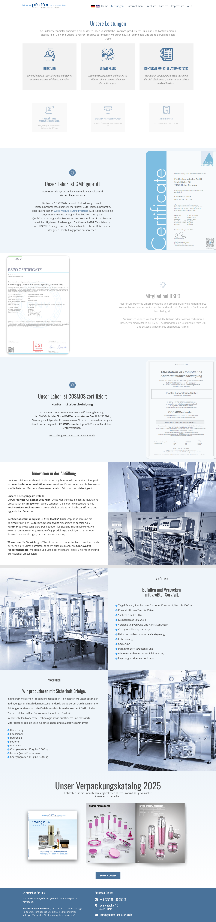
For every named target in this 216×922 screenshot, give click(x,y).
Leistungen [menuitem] (117, 6)
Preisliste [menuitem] (151, 6)
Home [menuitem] (104, 6)
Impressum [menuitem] (177, 6)
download (108, 875)
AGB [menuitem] (189, 6)
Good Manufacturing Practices (71, 210)
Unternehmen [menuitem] (135, 6)
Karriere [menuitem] (163, 6)
